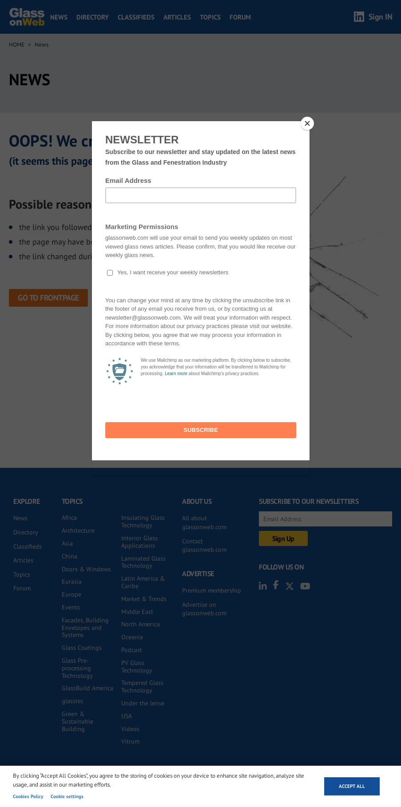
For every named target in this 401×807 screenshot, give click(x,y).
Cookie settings (67, 796)
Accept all (352, 786)
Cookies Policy (28, 796)
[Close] (307, 123)
